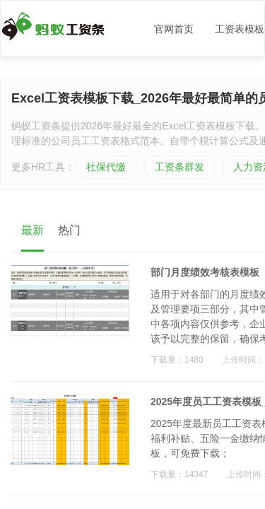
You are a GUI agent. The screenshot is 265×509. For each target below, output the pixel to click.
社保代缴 (106, 166)
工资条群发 (179, 166)
